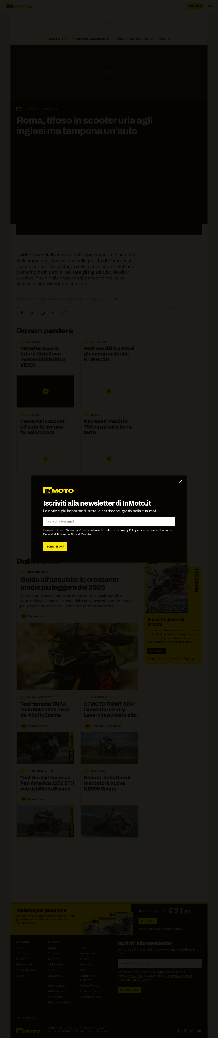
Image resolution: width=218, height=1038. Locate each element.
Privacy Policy (128, 530)
